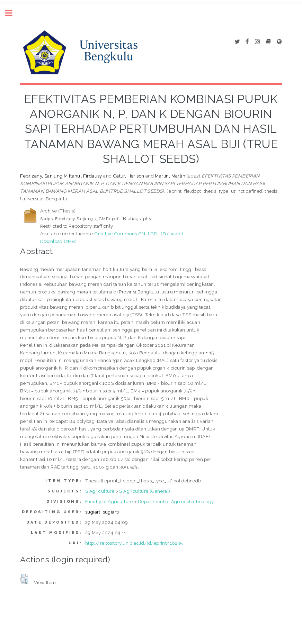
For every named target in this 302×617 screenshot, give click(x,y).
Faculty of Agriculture (109, 501)
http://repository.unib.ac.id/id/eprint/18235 (134, 543)
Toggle (12, 13)
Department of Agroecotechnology (176, 501)
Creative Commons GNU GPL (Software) (138, 233)
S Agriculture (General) (144, 491)
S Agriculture (99, 491)
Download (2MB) (58, 241)
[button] (24, 579)
